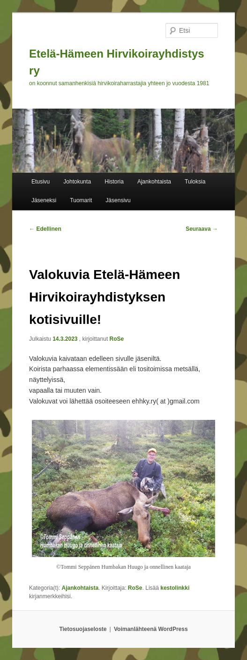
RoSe (117, 339)
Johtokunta (77, 181)
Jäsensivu (117, 200)
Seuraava (202, 229)
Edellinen (45, 229)
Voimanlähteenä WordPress (151, 629)
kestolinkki (174, 588)
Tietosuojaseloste (82, 629)
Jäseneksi (43, 200)
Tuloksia (195, 181)
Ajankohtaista (154, 181)
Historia (114, 181)
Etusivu (40, 181)
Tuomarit (81, 200)
